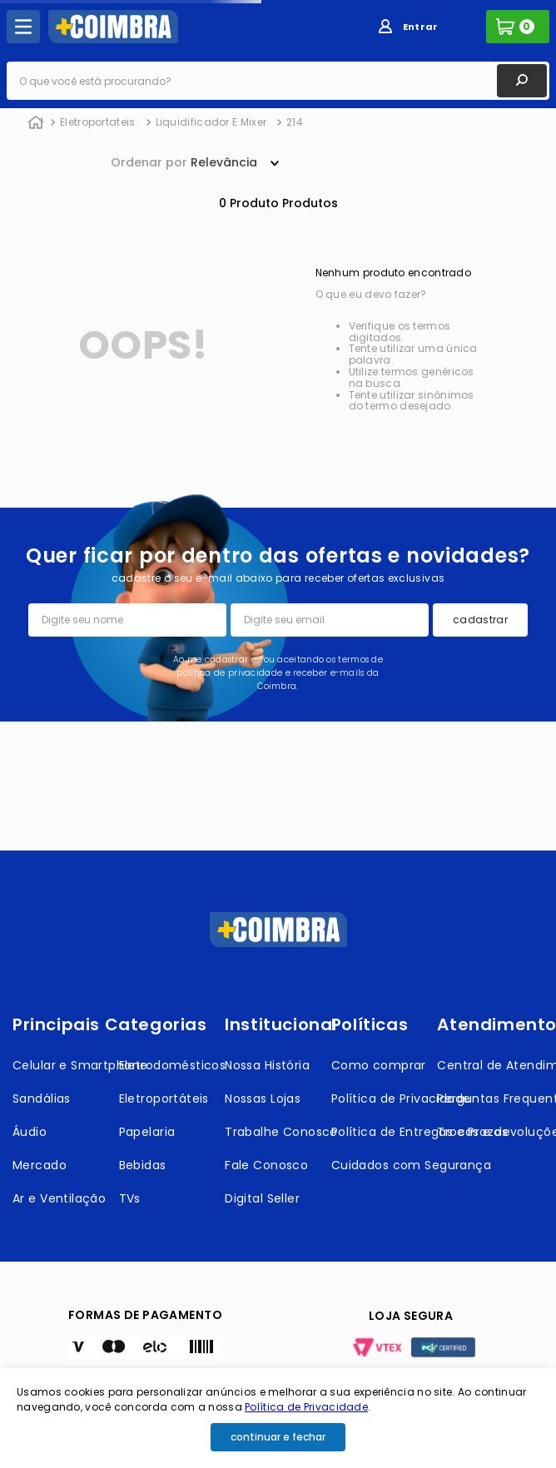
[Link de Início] (36, 123)
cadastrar (480, 619)
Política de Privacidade (306, 1407)
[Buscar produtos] (521, 81)
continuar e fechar (278, 1437)
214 (294, 122)
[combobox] (278, 81)
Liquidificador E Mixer (211, 122)
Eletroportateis (98, 122)
